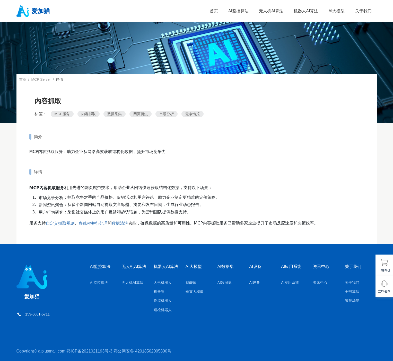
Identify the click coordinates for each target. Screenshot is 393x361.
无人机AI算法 (271, 11)
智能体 (191, 283)
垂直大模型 (195, 292)
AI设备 (254, 283)
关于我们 (363, 11)
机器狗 (159, 292)
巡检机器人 (163, 310)
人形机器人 (163, 283)
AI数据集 (224, 283)
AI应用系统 (290, 283)
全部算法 (352, 292)
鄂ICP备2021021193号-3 (89, 351)
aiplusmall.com (51, 351)
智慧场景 (352, 301)
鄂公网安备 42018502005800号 (142, 351)
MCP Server (41, 79)
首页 (214, 11)
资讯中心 (320, 283)
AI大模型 (336, 11)
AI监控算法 (238, 11)
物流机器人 (163, 301)
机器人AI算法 (306, 11)
